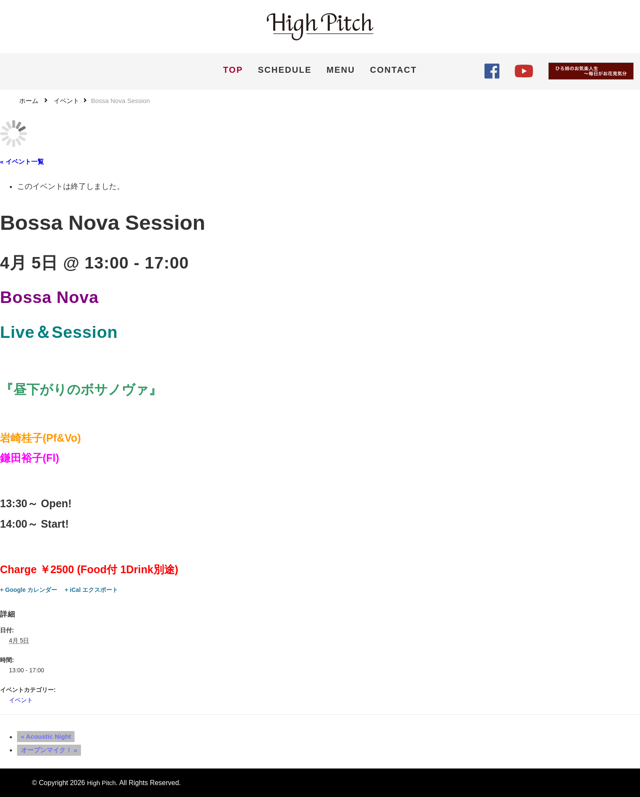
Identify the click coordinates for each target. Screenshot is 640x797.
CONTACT (393, 69)
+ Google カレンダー (28, 589)
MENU (340, 69)
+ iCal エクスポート (91, 589)
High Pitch (102, 782)
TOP (233, 69)
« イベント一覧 (22, 161)
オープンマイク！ (45, 749)
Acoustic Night (42, 736)
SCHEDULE (284, 69)
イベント (21, 699)
